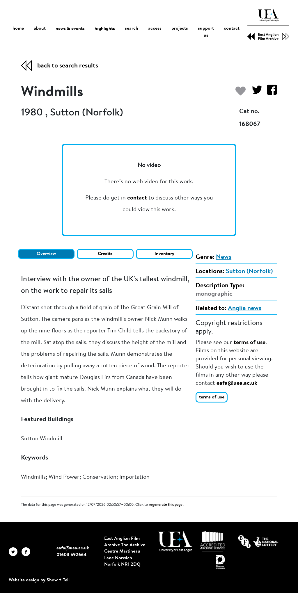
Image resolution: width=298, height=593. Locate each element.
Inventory (164, 254)
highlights (105, 28)
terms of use (249, 343)
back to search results (67, 66)
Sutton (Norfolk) (249, 271)
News (223, 257)
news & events (70, 29)
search (131, 28)
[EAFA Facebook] (27, 551)
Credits (105, 254)
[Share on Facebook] (269, 93)
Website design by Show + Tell (39, 580)
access (154, 28)
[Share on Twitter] (254, 93)
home (18, 28)
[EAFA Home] (268, 24)
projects (180, 28)
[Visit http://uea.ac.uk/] (175, 541)
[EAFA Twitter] (15, 551)
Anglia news (244, 308)
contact (231, 28)
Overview (46, 254)
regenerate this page (166, 505)
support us (206, 32)
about (39, 28)
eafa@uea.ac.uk (237, 383)
